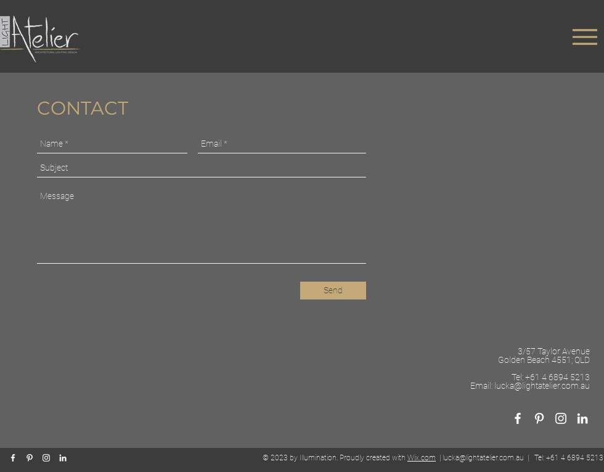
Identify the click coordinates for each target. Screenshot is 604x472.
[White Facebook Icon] (517, 418)
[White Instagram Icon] (46, 458)
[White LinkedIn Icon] (582, 418)
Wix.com (421, 458)
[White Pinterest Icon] (539, 418)
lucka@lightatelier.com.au (542, 386)
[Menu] (584, 36)
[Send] (333, 290)
